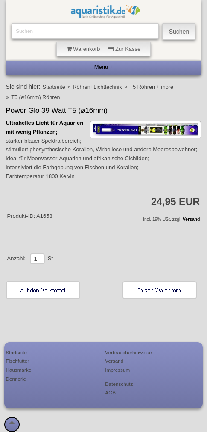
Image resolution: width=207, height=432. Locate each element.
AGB (110, 392)
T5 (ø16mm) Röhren (35, 97)
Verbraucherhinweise (128, 352)
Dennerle (16, 379)
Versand (191, 219)
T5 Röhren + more (151, 87)
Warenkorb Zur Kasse (104, 49)
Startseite (54, 87)
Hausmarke (19, 370)
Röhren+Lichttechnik (97, 87)
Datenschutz (119, 384)
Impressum (117, 370)
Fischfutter (17, 361)
